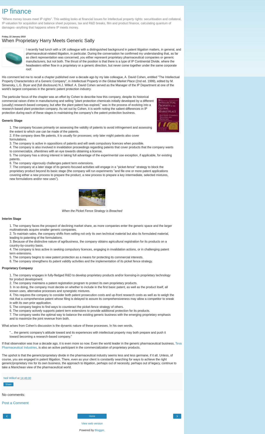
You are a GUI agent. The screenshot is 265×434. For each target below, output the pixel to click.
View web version (92, 423)
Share (8, 384)
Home (92, 416)
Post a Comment (15, 403)
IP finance (16, 11)
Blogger (99, 430)
